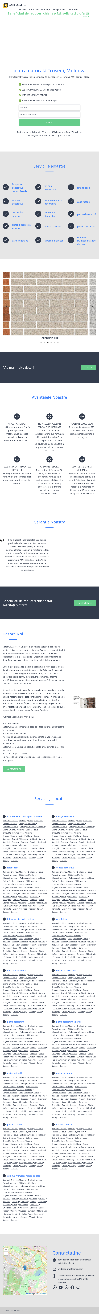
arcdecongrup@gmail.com (70, 1269)
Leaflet (29, 1294)
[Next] (92, 306)
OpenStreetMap (41, 1294)
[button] (25, 1268)
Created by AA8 (16, 1310)
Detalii (88, 367)
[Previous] (7, 306)
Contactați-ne (85, 602)
